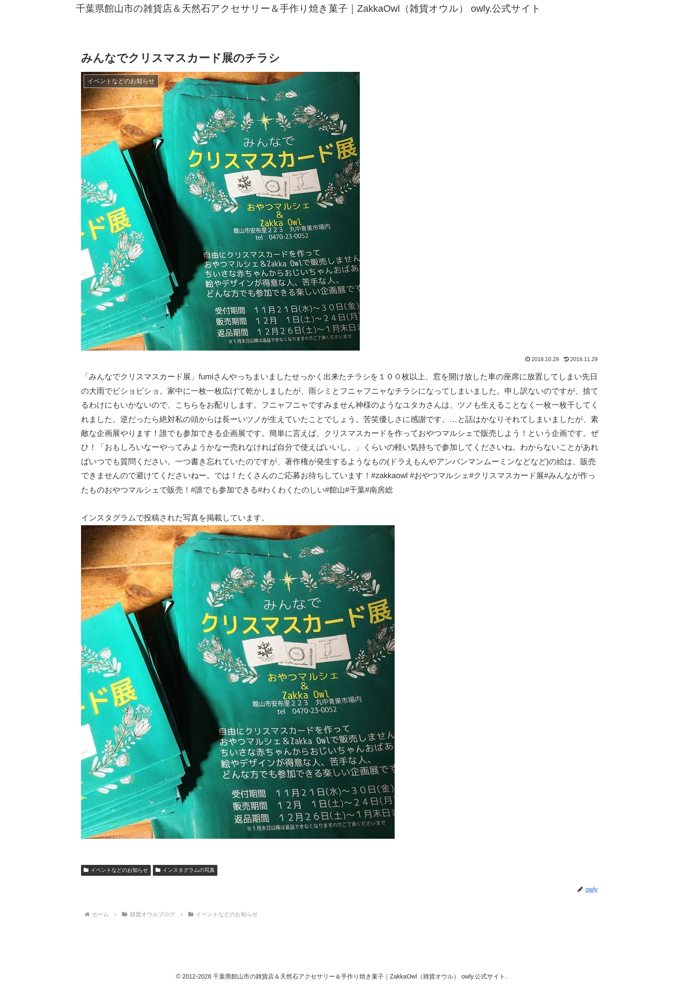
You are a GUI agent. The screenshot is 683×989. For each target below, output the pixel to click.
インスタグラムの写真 (185, 870)
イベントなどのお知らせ (116, 870)
